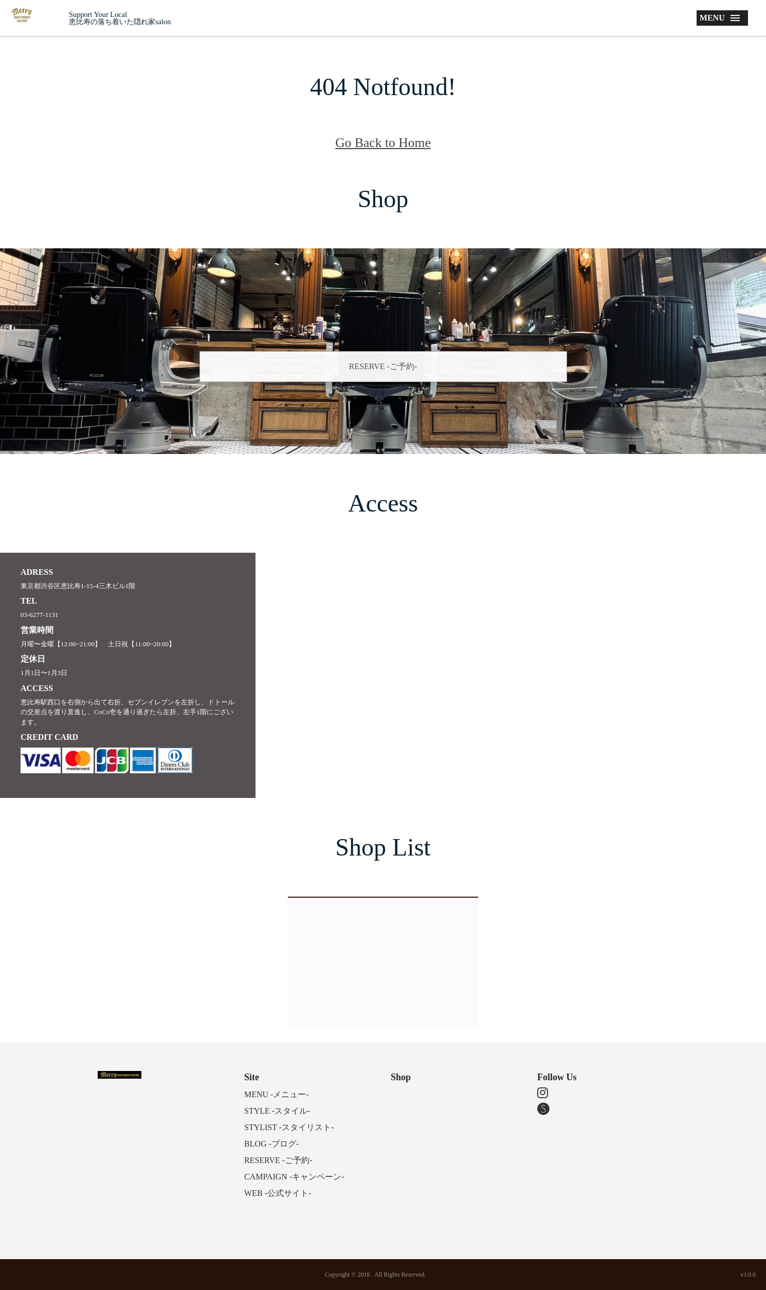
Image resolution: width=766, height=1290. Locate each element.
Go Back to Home (383, 142)
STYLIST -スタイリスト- (289, 1127)
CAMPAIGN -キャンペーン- (294, 1176)
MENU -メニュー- (276, 1094)
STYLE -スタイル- (277, 1110)
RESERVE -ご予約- (383, 366)
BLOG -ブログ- (271, 1143)
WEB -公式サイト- (277, 1193)
